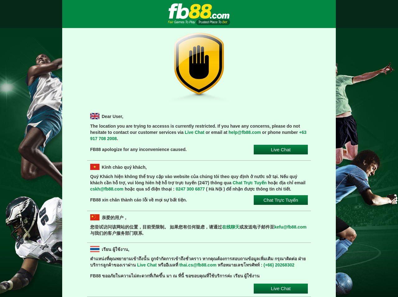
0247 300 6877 (190, 188)
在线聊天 (230, 226)
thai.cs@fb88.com (197, 264)
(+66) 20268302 (279, 264)
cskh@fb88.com (106, 188)
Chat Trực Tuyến (249, 182)
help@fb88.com (245, 132)
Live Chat (194, 132)
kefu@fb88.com (290, 226)
